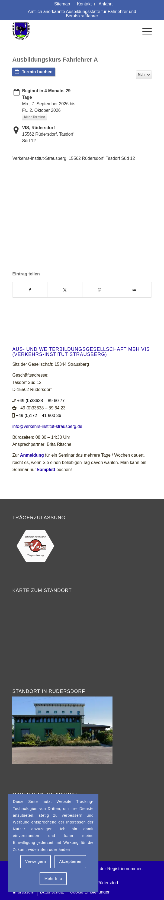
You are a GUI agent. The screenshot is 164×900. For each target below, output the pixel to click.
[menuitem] (62, 4)
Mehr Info (53, 878)
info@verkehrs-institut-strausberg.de (47, 426)
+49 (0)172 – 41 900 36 (38, 415)
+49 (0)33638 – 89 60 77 (41, 400)
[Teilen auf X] (64, 289)
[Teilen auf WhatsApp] (99, 289)
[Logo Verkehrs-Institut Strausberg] (68, 31)
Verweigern (35, 861)
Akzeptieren (70, 861)
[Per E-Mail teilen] (134, 289)
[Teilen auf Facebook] (29, 289)
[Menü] (144, 31)
